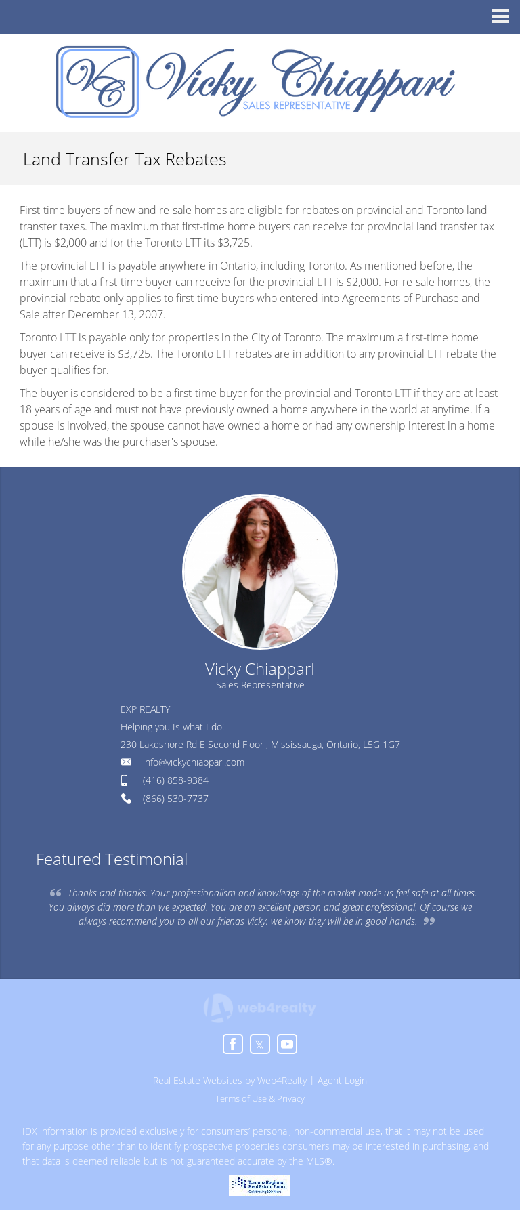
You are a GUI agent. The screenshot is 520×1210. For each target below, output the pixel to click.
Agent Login (342, 1080)
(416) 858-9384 (176, 780)
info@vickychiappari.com (193, 761)
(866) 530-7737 (176, 798)
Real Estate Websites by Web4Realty (230, 1080)
